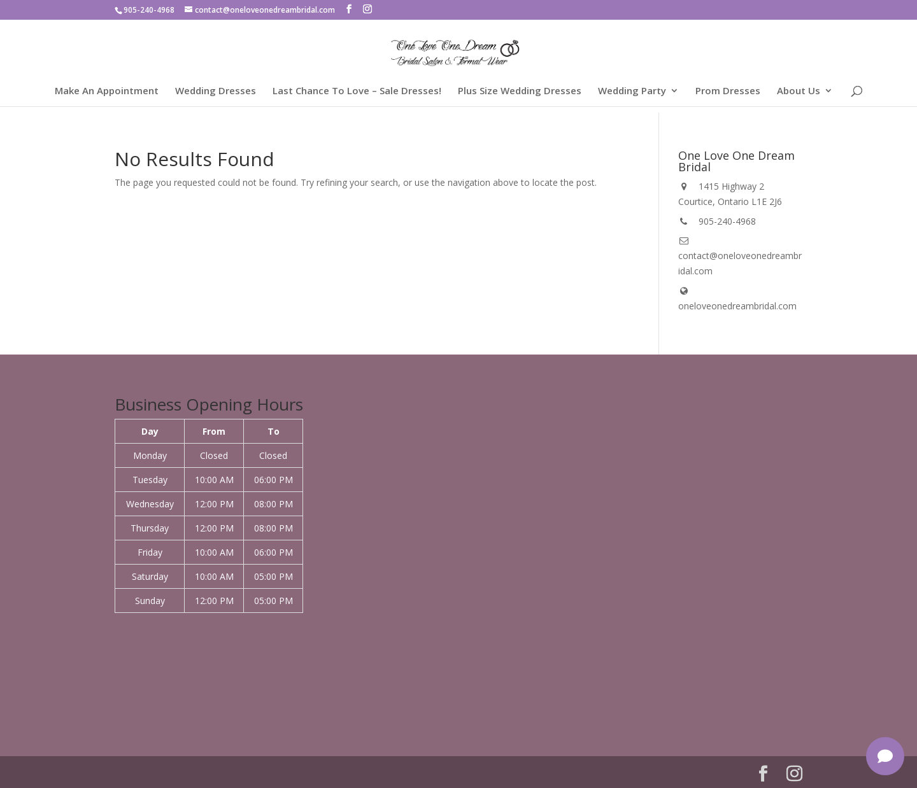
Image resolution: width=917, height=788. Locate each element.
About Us (798, 91)
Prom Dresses (727, 91)
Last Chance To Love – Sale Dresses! (357, 91)
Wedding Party (632, 91)
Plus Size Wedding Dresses (519, 91)
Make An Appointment (107, 91)
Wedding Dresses (215, 91)
